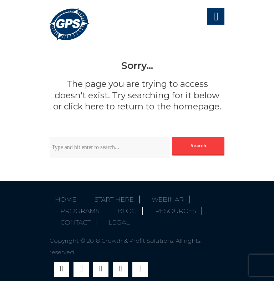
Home (65, 199)
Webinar (157, 199)
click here (84, 106)
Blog (117, 207)
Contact (70, 215)
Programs (74, 207)
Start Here (108, 199)
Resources (160, 207)
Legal (108, 215)
